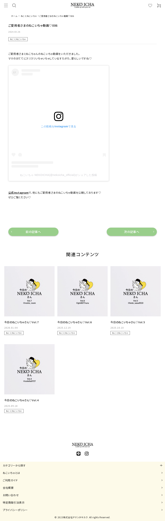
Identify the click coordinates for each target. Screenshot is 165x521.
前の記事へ (33, 232)
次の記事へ (131, 232)
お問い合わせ (11, 495)
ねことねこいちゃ (18, 39)
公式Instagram (18, 192)
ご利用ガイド (10, 480)
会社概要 (8, 487)
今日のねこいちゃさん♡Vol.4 (21, 400)
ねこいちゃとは (11, 473)
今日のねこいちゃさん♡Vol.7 (21, 322)
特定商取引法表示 (14, 502)
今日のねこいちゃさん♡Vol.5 (127, 322)
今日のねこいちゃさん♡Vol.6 (74, 322)
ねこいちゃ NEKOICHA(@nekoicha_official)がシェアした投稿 (58, 174)
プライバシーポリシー (15, 510)
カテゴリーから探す (14, 465)
